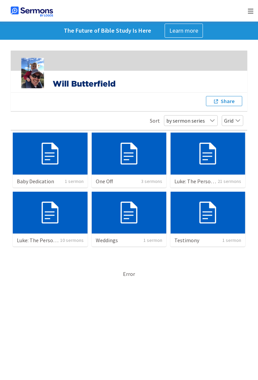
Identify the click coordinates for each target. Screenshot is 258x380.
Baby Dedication (35, 181)
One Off (104, 181)
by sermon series (190, 120)
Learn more (183, 30)
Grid (232, 120)
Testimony (186, 240)
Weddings (107, 240)
